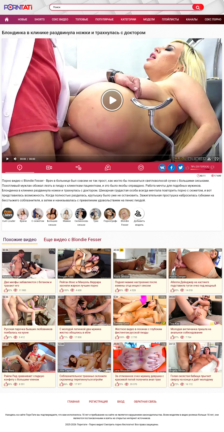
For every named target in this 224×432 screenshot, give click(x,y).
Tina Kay (174, 323)
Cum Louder (8, 215)
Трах (95, 215)
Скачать (209, 159)
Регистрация (98, 401)
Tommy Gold (121, 323)
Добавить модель (139, 217)
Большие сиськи (51, 217)
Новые (22, 19)
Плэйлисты (170, 19)
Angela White (177, 370)
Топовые (81, 19)
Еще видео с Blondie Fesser (72, 239)
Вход (120, 401)
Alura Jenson (121, 276)
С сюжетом (38, 215)
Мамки (66, 215)
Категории (128, 19)
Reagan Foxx (66, 276)
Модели (149, 19)
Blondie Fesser (124, 217)
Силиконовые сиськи (81, 217)
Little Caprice (66, 370)
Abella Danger (177, 276)
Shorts (39, 19)
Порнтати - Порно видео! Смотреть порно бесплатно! (105, 424)
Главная (6, 19)
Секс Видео (60, 19)
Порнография (110, 215)
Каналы (192, 19)
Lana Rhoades (122, 370)
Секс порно (213, 19)
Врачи (22, 215)
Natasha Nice (11, 276)
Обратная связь (145, 401)
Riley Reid (8, 370)
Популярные (104, 19)
